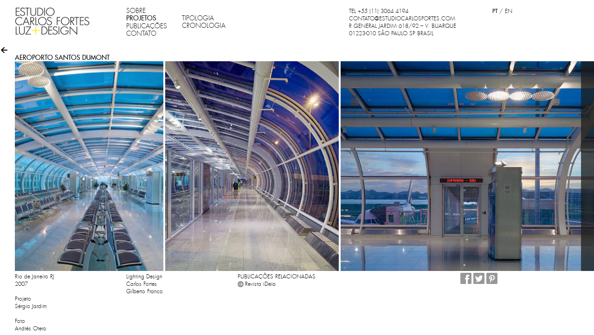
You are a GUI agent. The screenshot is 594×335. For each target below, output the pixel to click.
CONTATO (141, 33)
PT (494, 10)
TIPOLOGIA (198, 18)
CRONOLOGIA (204, 25)
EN (508, 11)
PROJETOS (141, 18)
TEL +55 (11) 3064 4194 (378, 11)
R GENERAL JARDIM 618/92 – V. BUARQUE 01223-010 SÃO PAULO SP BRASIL (402, 29)
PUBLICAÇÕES (146, 26)
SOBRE (136, 10)
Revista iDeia (260, 284)
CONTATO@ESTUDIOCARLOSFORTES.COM (402, 18)
